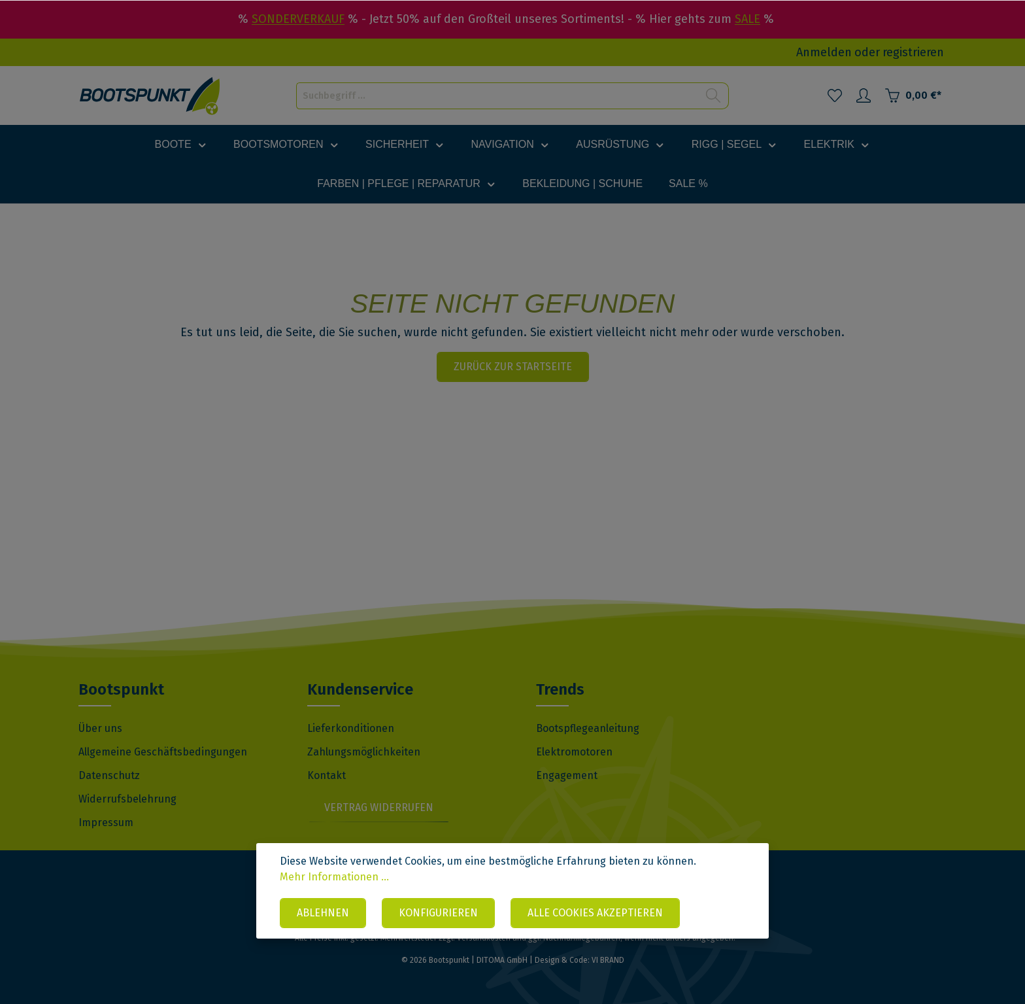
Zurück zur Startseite (513, 366)
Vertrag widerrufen (378, 807)
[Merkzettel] (835, 95)
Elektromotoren (574, 752)
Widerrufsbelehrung (127, 799)
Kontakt (326, 775)
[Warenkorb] (913, 95)
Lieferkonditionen (350, 728)
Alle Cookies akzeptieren (595, 913)
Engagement (566, 775)
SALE (747, 19)
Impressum (105, 822)
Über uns (100, 728)
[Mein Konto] (863, 95)
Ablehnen (323, 913)
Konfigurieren (438, 913)
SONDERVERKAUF (298, 19)
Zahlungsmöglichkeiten (363, 752)
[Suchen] (713, 95)
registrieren (913, 52)
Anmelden (824, 52)
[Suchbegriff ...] (497, 95)
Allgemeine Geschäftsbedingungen (162, 752)
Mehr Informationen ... (334, 877)
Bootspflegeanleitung (587, 728)
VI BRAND (608, 960)
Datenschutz (109, 775)
